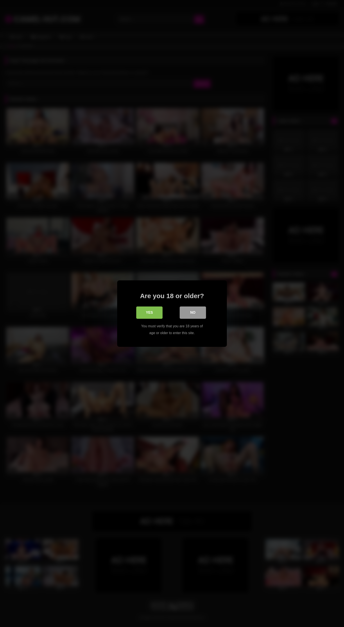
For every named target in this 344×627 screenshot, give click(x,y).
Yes (149, 312)
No (192, 312)
